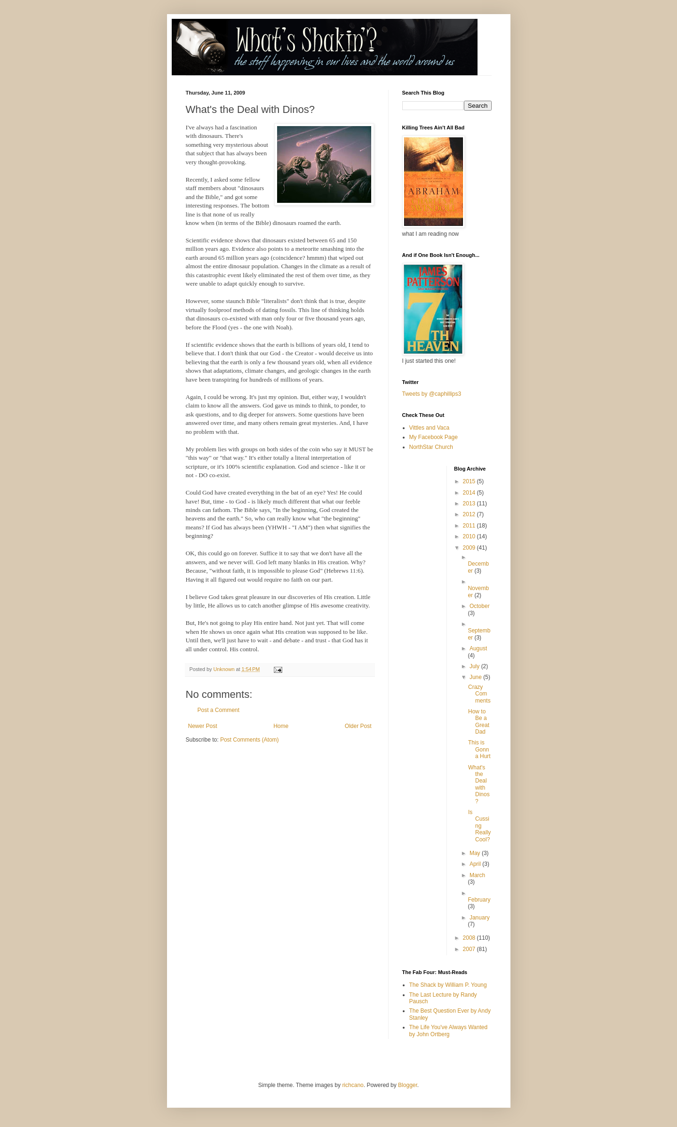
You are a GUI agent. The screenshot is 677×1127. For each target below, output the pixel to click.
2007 (470, 949)
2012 (470, 514)
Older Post (358, 726)
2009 (470, 547)
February (479, 899)
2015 (470, 481)
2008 (470, 938)
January (480, 917)
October (480, 606)
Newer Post (202, 726)
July (475, 666)
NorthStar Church (431, 447)
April (476, 864)
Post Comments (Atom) (249, 739)
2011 (470, 525)
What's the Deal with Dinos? (479, 784)
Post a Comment (218, 710)
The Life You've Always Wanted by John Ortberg (448, 1030)
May (476, 853)
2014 (470, 492)
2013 (470, 503)
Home (280, 726)
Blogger (407, 1085)
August (478, 648)
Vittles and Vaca (429, 427)
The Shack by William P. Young (448, 985)
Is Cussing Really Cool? (479, 826)
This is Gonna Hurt (479, 749)
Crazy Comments (479, 694)
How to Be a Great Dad (478, 721)
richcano (352, 1085)
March (477, 875)
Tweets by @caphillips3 (432, 394)
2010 (470, 536)
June (476, 677)
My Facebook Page (433, 437)
